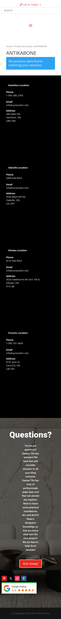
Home (9, 46)
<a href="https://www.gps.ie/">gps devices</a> (30, 309)
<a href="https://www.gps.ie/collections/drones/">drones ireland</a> (30, 226)
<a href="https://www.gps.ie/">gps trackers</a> (30, 143)
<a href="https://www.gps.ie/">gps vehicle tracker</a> (30, 391)
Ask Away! (30, 563)
